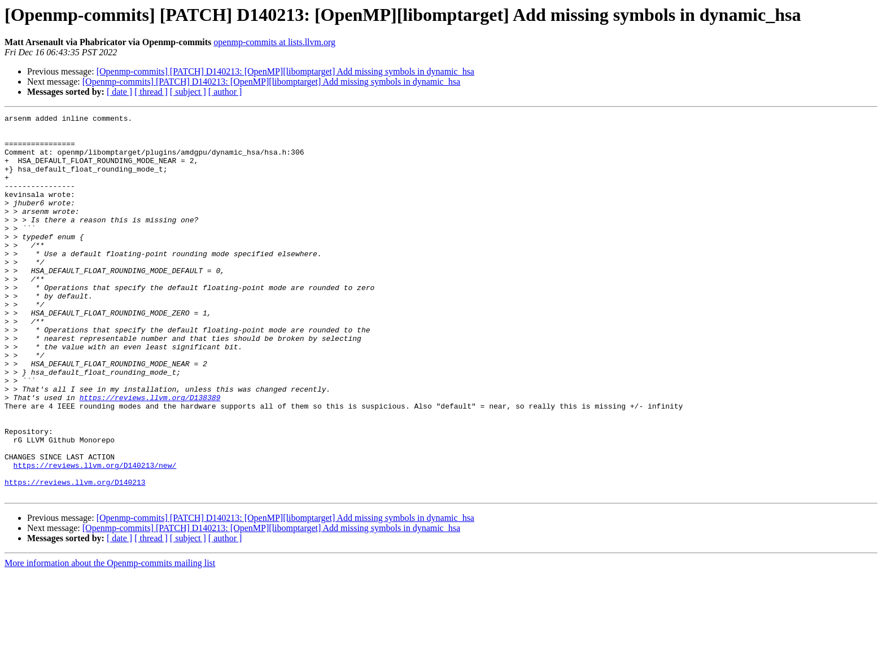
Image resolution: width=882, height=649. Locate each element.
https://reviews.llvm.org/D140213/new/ (95, 536)
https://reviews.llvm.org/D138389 (150, 455)
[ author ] (225, 92)
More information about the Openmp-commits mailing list (110, 639)
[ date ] (119, 92)
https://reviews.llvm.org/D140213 (75, 556)
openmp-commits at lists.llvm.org (274, 42)
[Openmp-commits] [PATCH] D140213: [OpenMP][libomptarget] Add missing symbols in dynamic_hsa (285, 71)
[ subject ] (188, 92)
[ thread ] (151, 92)
